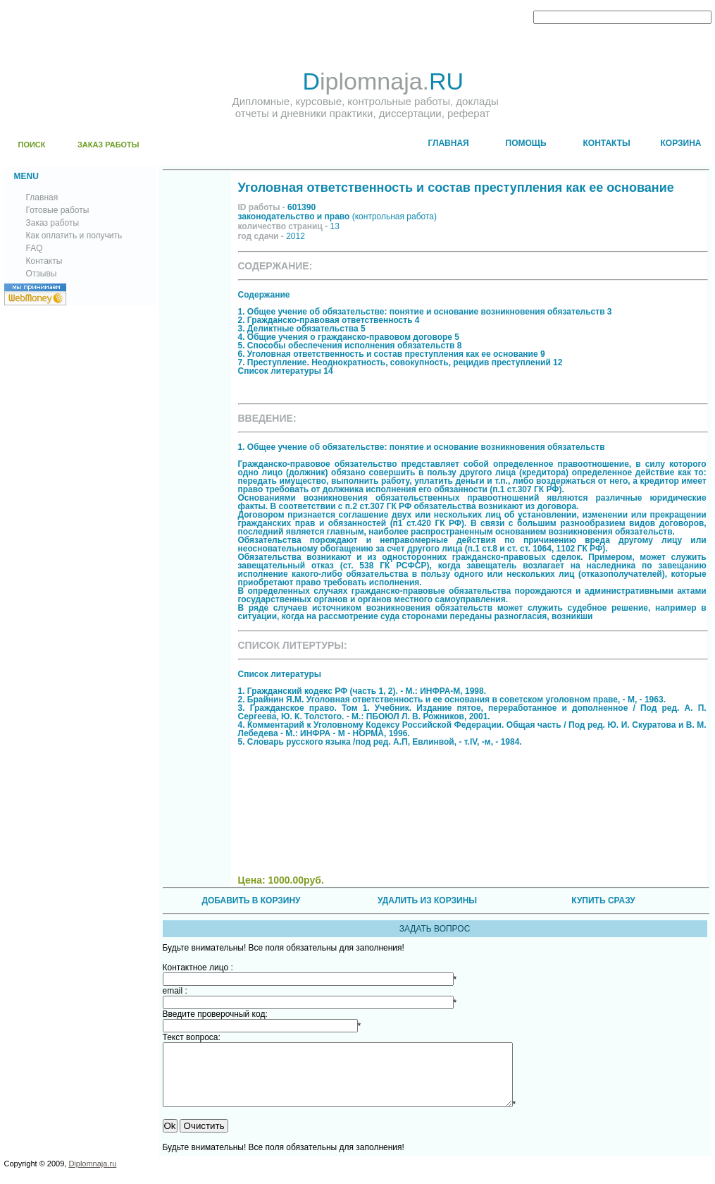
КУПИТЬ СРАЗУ (603, 900)
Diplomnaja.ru (92, 1176)
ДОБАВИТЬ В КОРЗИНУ (250, 900)
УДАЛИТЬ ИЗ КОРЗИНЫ (427, 900)
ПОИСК (32, 144)
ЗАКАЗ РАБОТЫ (108, 144)
